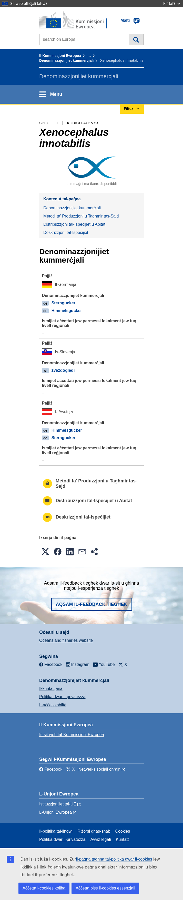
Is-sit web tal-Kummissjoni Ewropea (71, 734)
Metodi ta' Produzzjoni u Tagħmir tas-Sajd (81, 216)
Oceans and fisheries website (66, 640)
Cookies (122, 831)
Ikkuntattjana (51, 688)
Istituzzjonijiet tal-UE (57, 804)
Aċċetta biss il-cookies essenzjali (105, 888)
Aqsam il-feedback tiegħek (91, 604)
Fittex (136, 39)
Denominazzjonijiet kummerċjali (66, 60)
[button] (45, 551)
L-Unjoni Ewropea (55, 812)
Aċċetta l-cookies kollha (44, 888)
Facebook (50, 769)
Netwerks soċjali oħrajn (99, 769)
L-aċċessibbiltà (52, 705)
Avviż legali (100, 839)
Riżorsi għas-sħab (93, 831)
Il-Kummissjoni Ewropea (60, 56)
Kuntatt (122, 839)
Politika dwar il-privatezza (62, 697)
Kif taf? (171, 3)
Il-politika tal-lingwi (56, 831)
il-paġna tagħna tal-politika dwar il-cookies (114, 859)
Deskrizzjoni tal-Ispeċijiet (65, 232)
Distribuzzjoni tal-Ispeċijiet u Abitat (74, 224)
